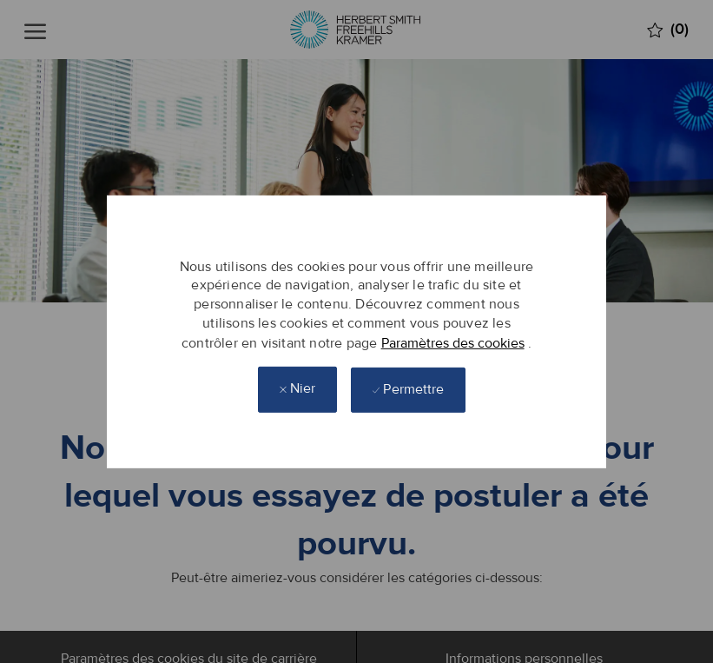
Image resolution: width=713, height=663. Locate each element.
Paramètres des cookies (453, 342)
